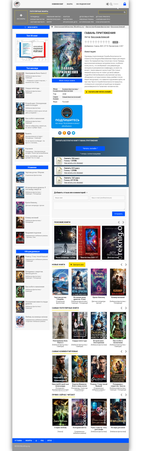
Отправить (118, 214)
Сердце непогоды (79, 341)
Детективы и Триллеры (88, 17)
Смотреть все (77, 265)
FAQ (42, 440)
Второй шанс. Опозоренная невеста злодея (98, 342)
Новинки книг (57, 4)
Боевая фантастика (38, 19)
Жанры (70, 4)
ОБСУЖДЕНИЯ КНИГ (83, 4)
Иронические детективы (72, 22)
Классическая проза (104, 22)
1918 (64, 94)
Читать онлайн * (90, 148)
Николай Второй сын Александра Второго (60, 385)
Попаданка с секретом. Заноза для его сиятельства (118, 385)
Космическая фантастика (63, 91)
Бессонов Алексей (118, 27)
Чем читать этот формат (73, 163)
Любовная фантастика (55, 17)
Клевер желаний (118, 297)
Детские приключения (104, 17)
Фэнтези (66, 17)
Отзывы (18, 440)
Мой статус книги (67, 80)
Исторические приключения (90, 22)
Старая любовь (60, 427)
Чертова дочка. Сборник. (60, 298)
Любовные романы (86, 19)
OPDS (49, 440)
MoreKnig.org (29, 4)
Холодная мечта (79, 427)
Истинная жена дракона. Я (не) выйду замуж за (79, 298)
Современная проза (103, 19)
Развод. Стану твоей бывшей (98, 385)
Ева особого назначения (118, 342)
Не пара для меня (118, 427)
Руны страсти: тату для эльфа (99, 428)
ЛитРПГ (49, 22)
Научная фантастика (38, 22)
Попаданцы (34, 17)
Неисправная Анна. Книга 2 (60, 342)
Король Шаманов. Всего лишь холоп (79, 385)
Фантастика (67, 19)
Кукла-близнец (99, 297)
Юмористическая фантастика (58, 19)
